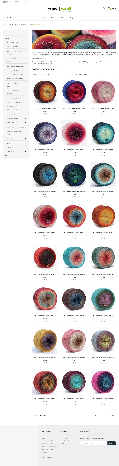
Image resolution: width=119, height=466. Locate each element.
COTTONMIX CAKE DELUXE (15, 74)
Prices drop (64, 438)
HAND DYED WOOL (13, 151)
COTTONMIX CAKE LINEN (15, 70)
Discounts (45, 452)
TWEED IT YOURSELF (13, 102)
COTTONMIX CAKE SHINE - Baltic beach (103, 191)
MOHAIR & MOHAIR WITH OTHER (14, 132)
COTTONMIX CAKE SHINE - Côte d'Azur (45, 316)
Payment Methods (47, 449)
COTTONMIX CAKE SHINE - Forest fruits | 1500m (103, 399)
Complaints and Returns (49, 446)
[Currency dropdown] (17, 2)
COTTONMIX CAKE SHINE (15, 66)
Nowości (8, 156)
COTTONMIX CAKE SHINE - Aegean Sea (103, 150)
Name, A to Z (58, 74)
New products (65, 441)
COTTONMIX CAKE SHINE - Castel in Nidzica (74, 233)
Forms (43, 455)
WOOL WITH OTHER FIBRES (15, 127)
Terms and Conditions (48, 441)
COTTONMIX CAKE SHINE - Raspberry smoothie (74, 150)
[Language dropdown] (7, 2)
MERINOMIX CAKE (12, 118)
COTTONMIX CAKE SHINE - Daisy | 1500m (74, 357)
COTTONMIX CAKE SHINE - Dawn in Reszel (103, 357)
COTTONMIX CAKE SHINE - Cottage (74, 316)
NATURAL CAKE (11, 114)
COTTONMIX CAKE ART (14, 47)
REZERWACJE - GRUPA (14, 98)
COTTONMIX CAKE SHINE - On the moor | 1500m (45, 150)
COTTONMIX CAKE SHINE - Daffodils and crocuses (45, 357)
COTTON (9, 139)
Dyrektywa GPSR (47, 457)
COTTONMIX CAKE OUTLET (13, 92)
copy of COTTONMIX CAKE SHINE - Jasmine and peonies (74, 108)
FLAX (8, 143)
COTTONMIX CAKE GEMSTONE (13, 60)
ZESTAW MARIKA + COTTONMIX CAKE (13, 108)
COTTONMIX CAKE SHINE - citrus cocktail (103, 233)
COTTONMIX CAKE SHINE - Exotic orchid (74, 399)
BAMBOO (9, 147)
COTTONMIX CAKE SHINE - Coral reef (103, 274)
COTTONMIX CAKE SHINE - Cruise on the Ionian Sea (103, 316)
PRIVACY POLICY (47, 444)
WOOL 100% (10, 123)
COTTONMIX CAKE (12, 42)
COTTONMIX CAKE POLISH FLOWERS (15, 52)
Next (113, 415)
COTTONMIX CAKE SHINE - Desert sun (45, 399)
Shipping (44, 438)
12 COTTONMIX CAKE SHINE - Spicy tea (45, 108)
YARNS (7, 38)
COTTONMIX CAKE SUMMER (13, 84)
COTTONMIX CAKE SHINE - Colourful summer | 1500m (74, 274)
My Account (27, 2)
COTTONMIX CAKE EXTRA (15, 79)
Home (7, 33)
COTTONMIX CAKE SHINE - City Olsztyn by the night (45, 274)
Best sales (64, 444)
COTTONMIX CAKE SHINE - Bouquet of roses (45, 233)
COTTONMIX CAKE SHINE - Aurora (74, 191)
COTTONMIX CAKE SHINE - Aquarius (45, 191)
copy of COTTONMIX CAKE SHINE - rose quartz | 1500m (103, 108)
